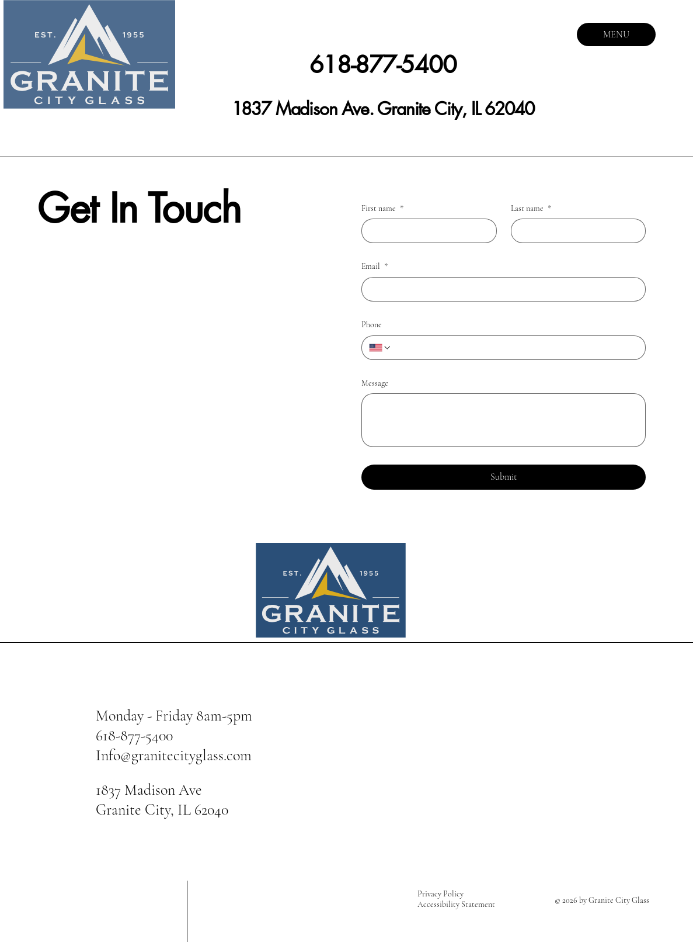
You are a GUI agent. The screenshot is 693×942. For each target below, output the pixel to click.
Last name (531, 208)
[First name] (425, 231)
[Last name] (575, 231)
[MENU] (616, 34)
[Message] (503, 420)
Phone (371, 325)
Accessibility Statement (456, 904)
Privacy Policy (440, 894)
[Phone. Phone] (515, 347)
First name (382, 208)
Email (374, 266)
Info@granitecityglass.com (174, 755)
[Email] (500, 289)
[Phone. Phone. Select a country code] (380, 347)
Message (374, 383)
